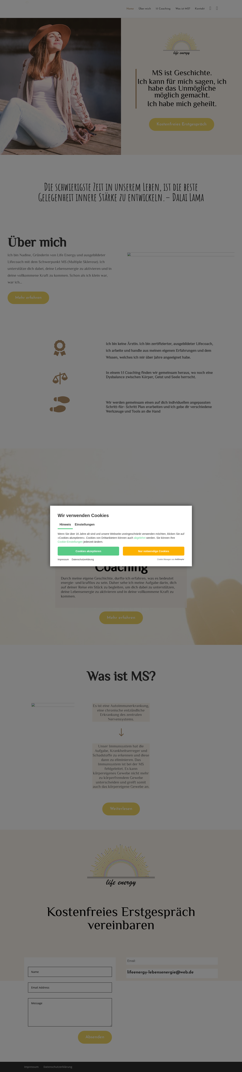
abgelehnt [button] (140, 537)
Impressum (63, 559)
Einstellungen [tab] (85, 524)
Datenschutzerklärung (83, 559)
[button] (88, 551)
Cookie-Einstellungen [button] (70, 541)
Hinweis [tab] (65, 524)
